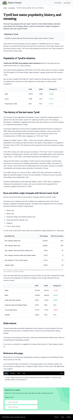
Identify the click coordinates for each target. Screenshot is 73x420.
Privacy (57, 417)
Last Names (67, 3)
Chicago (12, 373)
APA (24, 373)
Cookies (68, 417)
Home (5, 8)
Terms (62, 417)
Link (6, 373)
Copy (61, 373)
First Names (57, 3)
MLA (19, 373)
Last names (12, 8)
